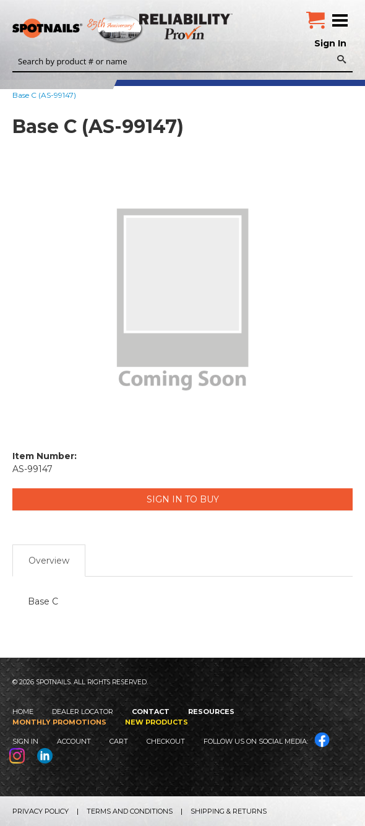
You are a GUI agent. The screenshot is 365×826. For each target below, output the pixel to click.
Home (22, 711)
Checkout (166, 741)
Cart (119, 741)
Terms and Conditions (130, 811)
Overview (48, 560)
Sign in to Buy (183, 499)
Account (74, 741)
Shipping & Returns (229, 811)
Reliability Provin (187, 26)
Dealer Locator (82, 711)
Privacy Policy (40, 811)
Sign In (330, 43)
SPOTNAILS (92, 29)
